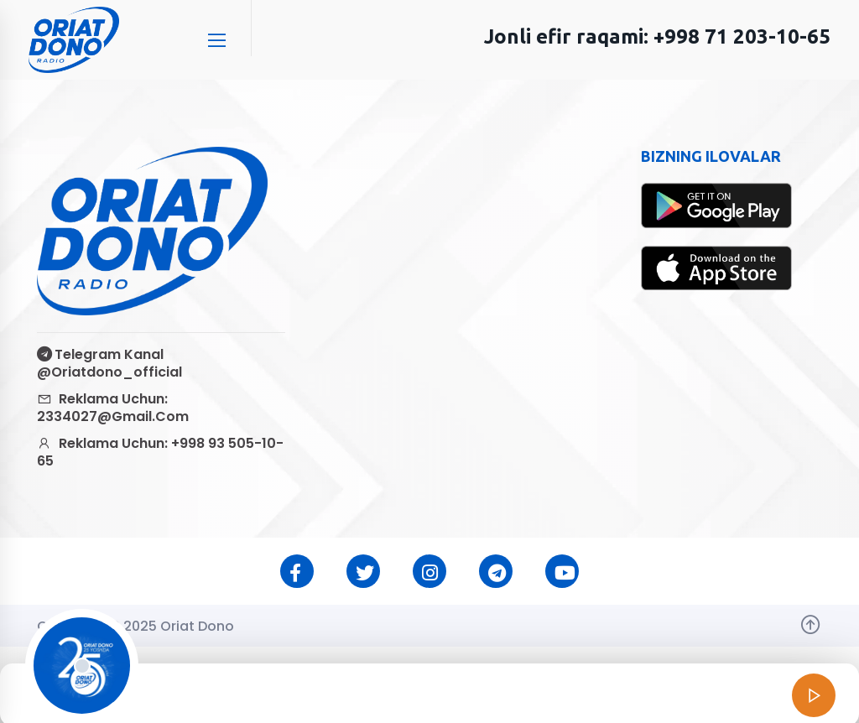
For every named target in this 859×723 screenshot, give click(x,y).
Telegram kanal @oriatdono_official (109, 363)
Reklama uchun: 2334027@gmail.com (113, 407)
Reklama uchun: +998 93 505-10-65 (160, 452)
